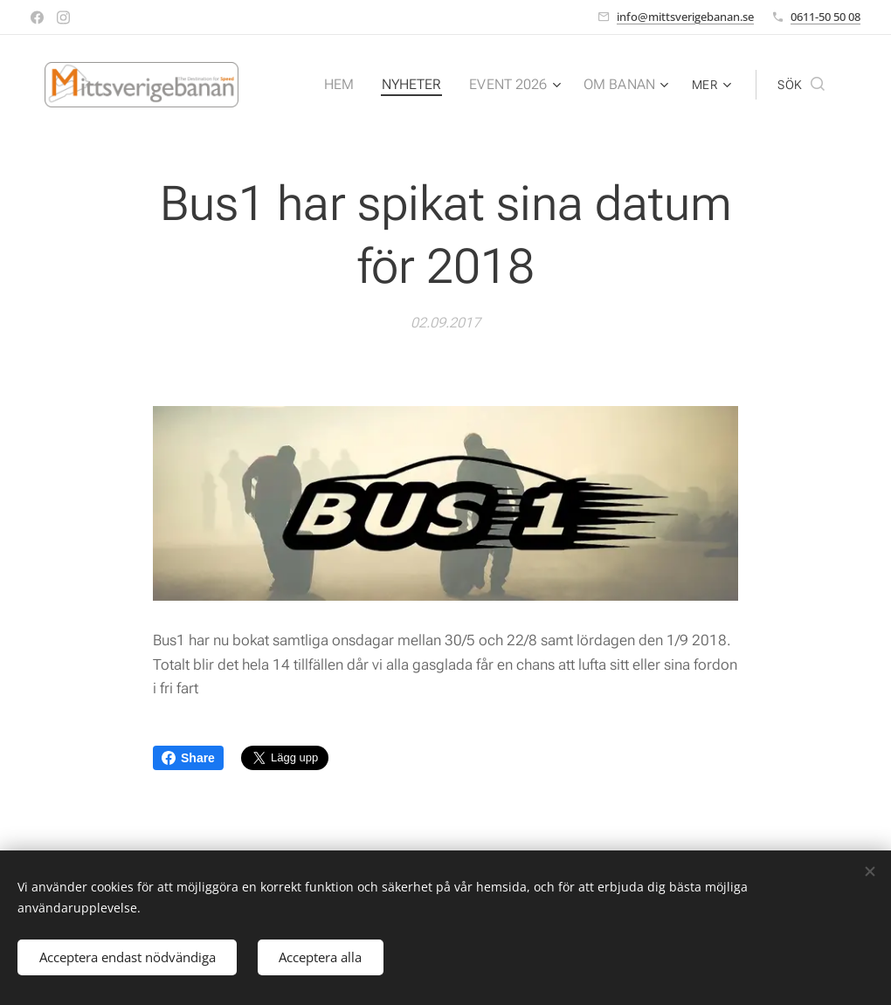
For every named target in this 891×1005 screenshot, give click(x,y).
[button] (801, 85)
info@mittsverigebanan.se (685, 16)
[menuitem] (355, 85)
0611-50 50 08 (825, 16)
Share (188, 758)
